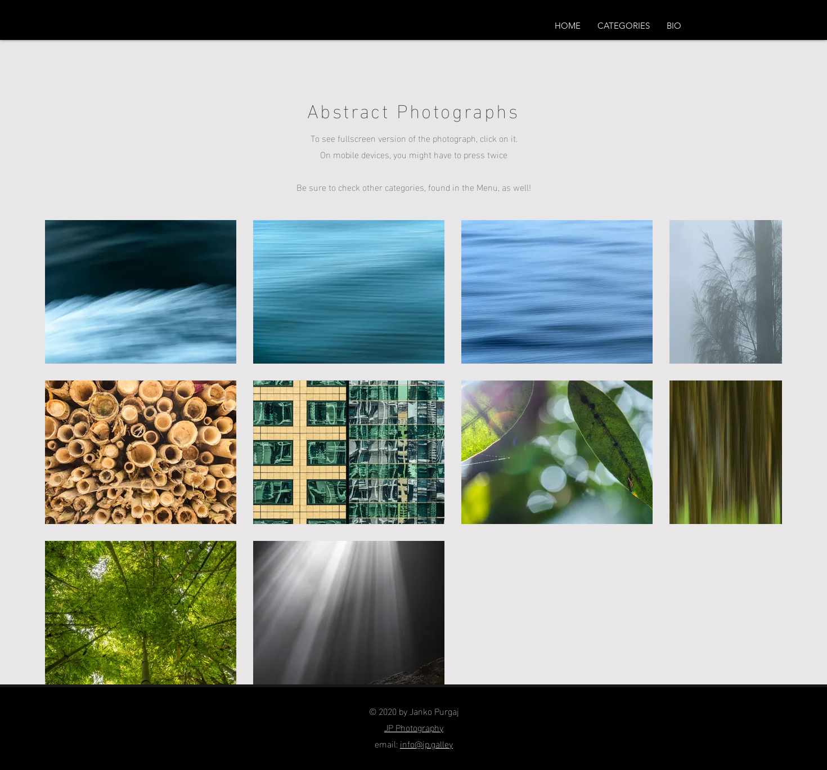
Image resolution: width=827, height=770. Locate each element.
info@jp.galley (426, 743)
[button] (623, 26)
